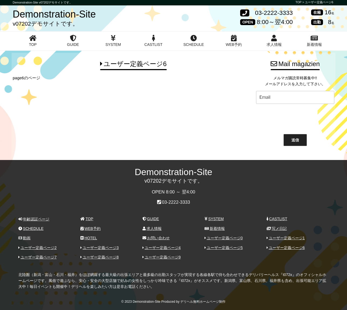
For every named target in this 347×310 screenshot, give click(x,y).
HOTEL (88, 238)
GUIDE (73, 41)
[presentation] (295, 118)
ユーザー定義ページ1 (286, 238)
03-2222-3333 (274, 13)
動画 (24, 238)
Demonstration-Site (54, 14)
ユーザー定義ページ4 (161, 248)
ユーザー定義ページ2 (37, 248)
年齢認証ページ (33, 219)
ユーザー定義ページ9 (161, 257)
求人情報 (274, 41)
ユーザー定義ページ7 (37, 257)
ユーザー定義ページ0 (224, 238)
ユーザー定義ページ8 (99, 257)
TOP (33, 41)
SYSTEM (113, 41)
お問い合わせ (156, 238)
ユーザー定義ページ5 (224, 248)
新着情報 (314, 41)
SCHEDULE (193, 41)
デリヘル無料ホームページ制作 (203, 302)
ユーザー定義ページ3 (99, 248)
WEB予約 (234, 41)
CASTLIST (153, 41)
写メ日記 (277, 228)
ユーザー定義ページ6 (319, 2)
